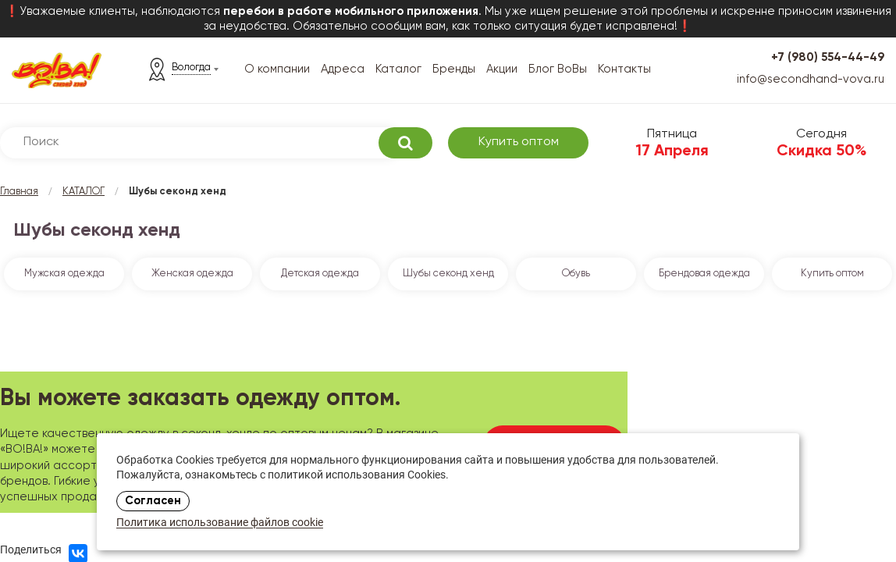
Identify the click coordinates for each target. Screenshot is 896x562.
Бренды (453, 69)
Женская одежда (192, 274)
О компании (277, 69)
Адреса (342, 69)
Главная (19, 192)
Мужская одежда (64, 274)
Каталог (398, 69)
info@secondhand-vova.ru (810, 79)
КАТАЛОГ (83, 192)
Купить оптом (518, 142)
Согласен (153, 501)
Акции (501, 69)
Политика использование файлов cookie (219, 523)
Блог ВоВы (557, 69)
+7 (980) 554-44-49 (827, 57)
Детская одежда (320, 274)
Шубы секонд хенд (448, 274)
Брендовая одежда (704, 274)
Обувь (576, 274)
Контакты (624, 69)
